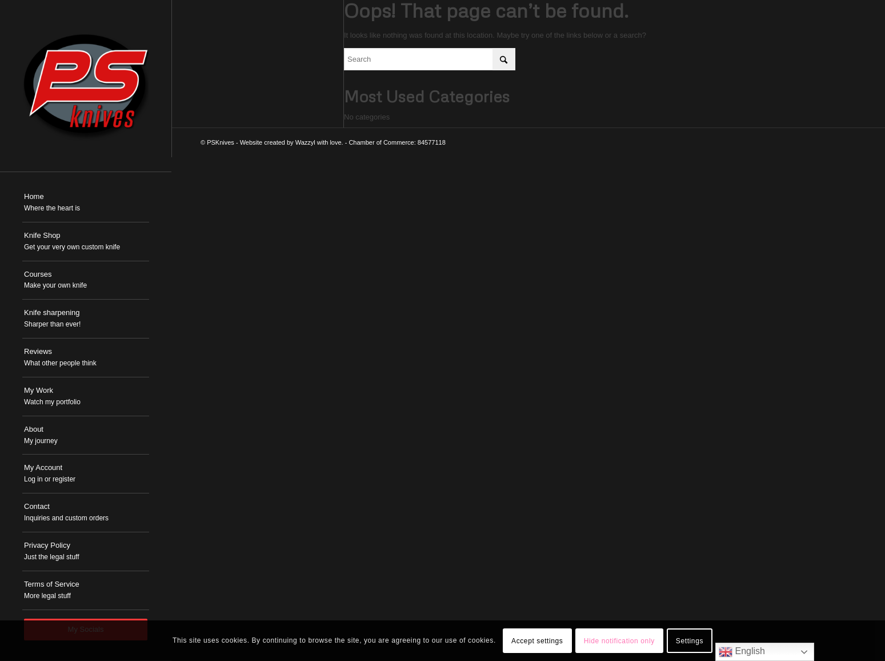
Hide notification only (619, 641)
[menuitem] (85, 203)
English (742, 652)
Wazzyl (305, 142)
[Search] (429, 59)
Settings (689, 641)
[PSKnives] (86, 86)
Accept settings (537, 641)
